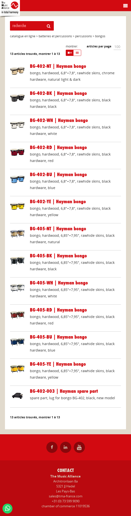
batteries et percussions (55, 36)
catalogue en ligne (22, 36)
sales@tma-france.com (65, 496)
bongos (100, 36)
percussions (83, 36)
